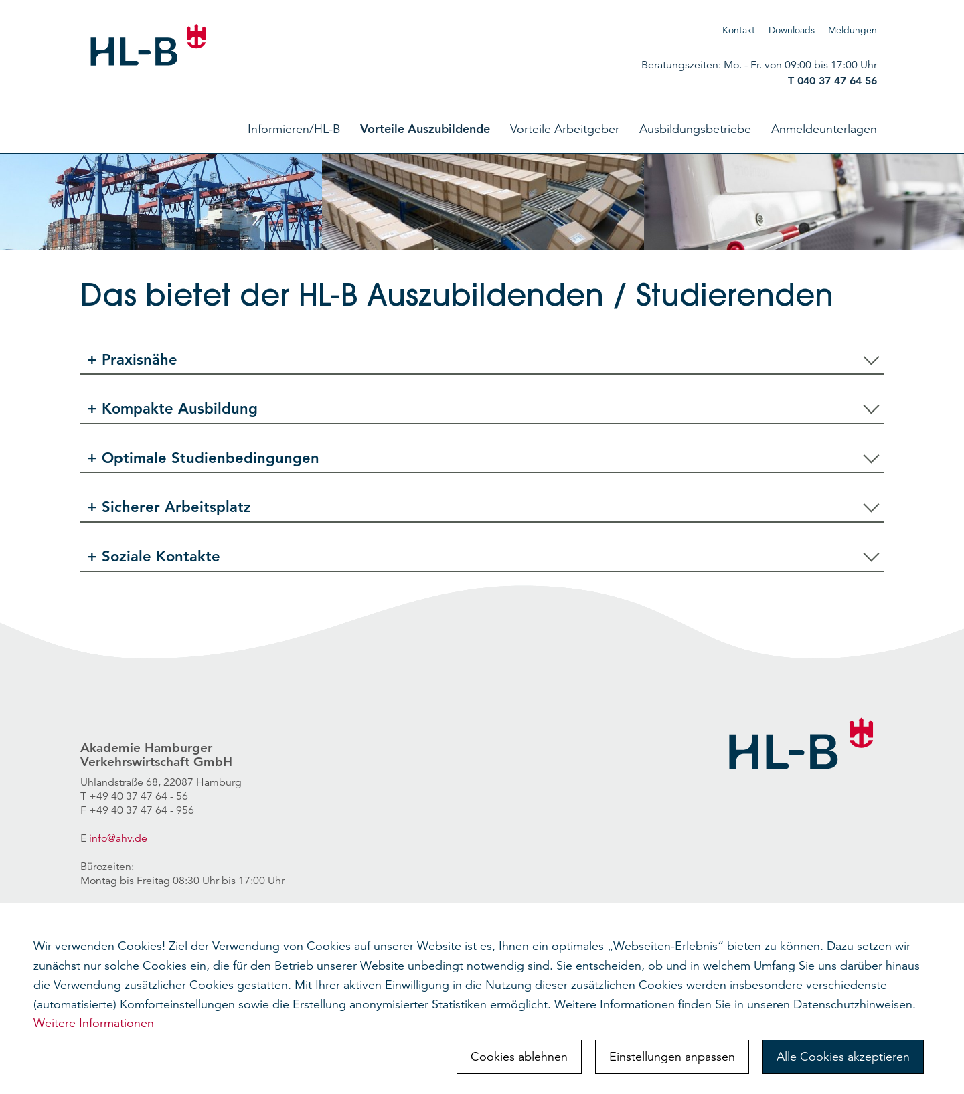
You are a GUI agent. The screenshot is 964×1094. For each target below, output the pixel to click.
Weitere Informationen (93, 1023)
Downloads (792, 30)
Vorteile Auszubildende (425, 128)
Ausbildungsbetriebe (695, 129)
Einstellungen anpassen (672, 1056)
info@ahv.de (118, 838)
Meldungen (852, 30)
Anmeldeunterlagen (824, 129)
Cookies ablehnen (519, 1056)
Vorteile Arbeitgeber (564, 129)
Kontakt (738, 30)
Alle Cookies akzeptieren (843, 1056)
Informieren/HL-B (294, 129)
